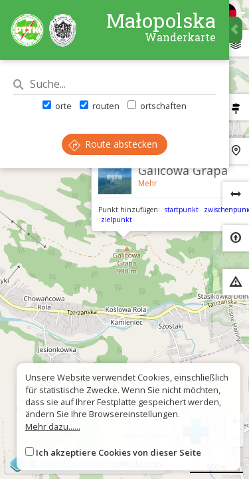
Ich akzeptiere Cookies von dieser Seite (118, 452)
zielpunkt (116, 219)
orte (57, 106)
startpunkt (182, 209)
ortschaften (157, 106)
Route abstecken (112, 144)
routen (100, 106)
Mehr (147, 183)
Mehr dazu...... (52, 426)
